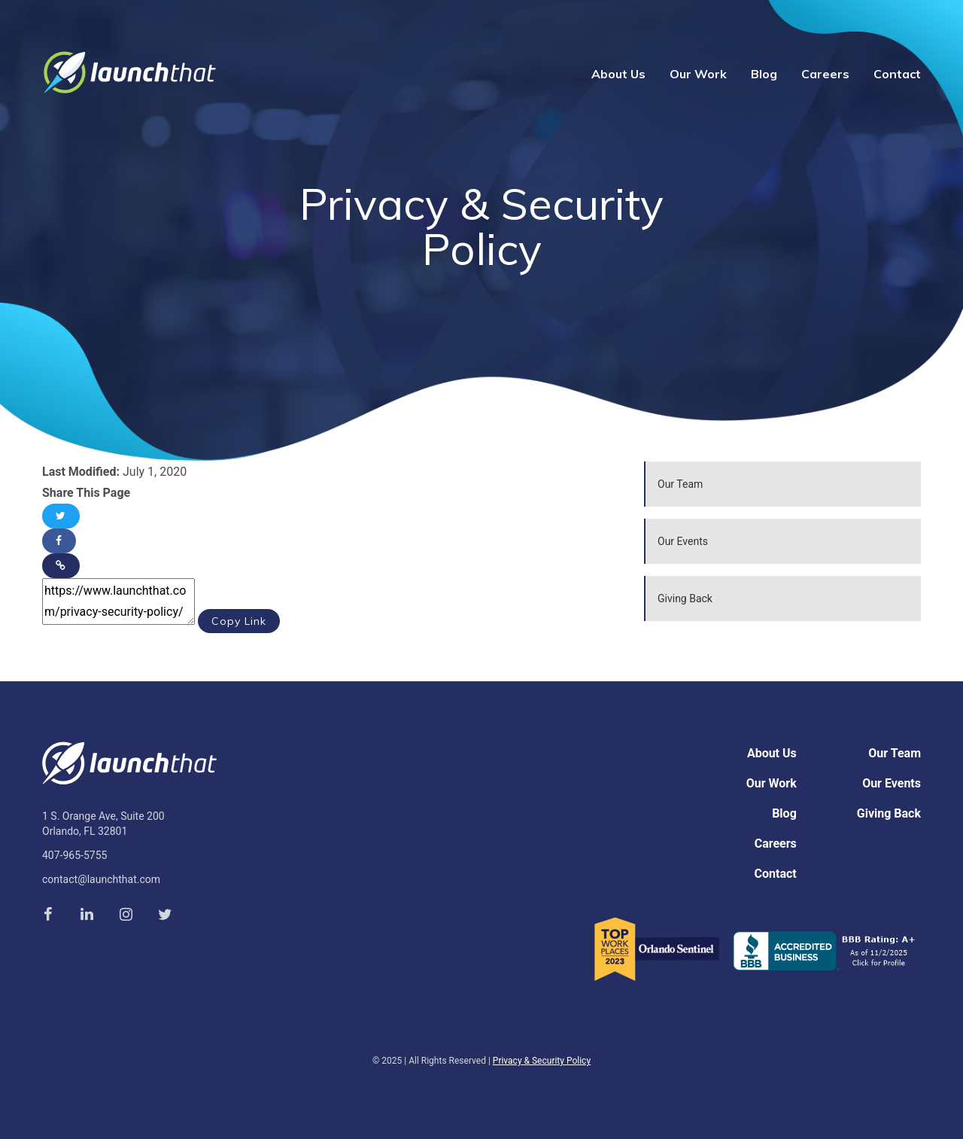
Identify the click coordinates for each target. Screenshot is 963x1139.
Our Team (680, 484)
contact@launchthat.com (101, 879)
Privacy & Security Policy (542, 1060)
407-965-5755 (74, 855)
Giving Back (685, 598)
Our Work (698, 73)
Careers (825, 73)
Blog (764, 73)
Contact (897, 73)
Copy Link (238, 621)
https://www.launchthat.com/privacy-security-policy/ (118, 601)
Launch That (129, 72)
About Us (618, 73)
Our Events (683, 541)
